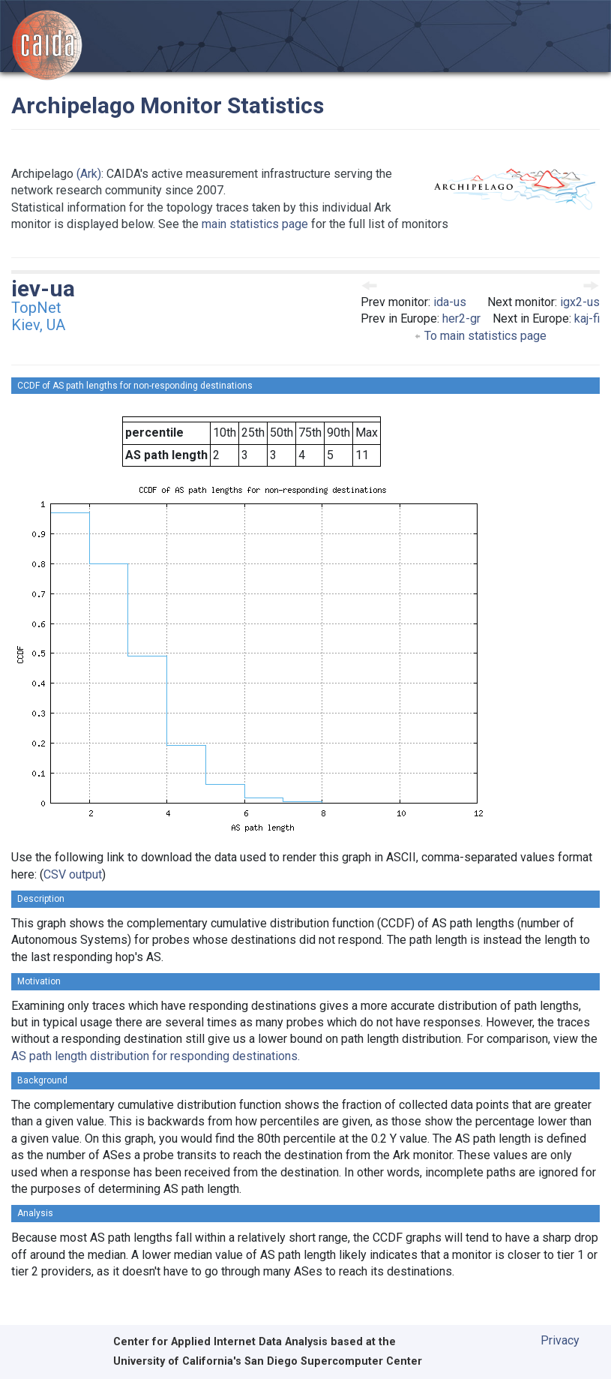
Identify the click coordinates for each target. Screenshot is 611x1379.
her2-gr (461, 318)
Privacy (560, 1340)
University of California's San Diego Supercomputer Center (267, 1361)
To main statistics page (480, 336)
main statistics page (255, 224)
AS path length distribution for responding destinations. (155, 1056)
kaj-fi (587, 318)
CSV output (72, 874)
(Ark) (88, 174)
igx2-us (580, 302)
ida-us (449, 302)
